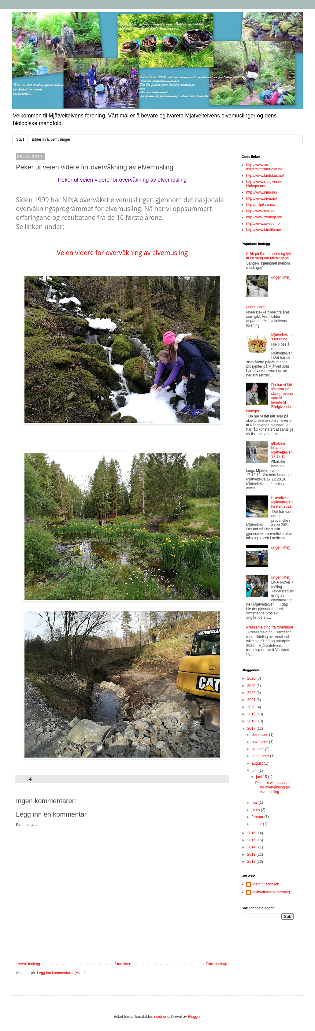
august (258, 763)
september (261, 756)
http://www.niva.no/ (261, 198)
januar (257, 824)
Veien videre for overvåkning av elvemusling (122, 252)
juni (255, 770)
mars (256, 810)
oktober (258, 749)
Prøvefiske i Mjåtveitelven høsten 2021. (282, 502)
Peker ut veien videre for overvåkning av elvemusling (122, 180)
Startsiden (123, 964)
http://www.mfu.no (260, 211)
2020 (252, 707)
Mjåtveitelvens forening (282, 337)
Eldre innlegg (216, 964)
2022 (252, 693)
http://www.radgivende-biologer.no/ (265, 184)
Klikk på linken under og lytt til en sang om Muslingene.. (268, 256)
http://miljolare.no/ (260, 204)
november (260, 742)
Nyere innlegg (28, 964)
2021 (252, 700)
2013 (252, 854)
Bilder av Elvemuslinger (51, 139)
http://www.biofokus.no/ (265, 175)
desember (260, 734)
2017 (252, 728)
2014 (252, 847)
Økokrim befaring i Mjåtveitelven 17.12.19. (282, 450)
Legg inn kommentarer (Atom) (61, 973)
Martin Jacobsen (265, 884)
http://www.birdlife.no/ (263, 230)
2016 (252, 833)
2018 (252, 721)
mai (255, 802)
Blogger (194, 1016)
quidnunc (161, 1016)
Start (20, 139)
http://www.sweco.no (263, 223)
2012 (252, 861)
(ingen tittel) (281, 277)
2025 (252, 686)
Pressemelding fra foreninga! (269, 627)
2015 (252, 840)
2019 (252, 714)
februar (258, 817)
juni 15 (262, 777)
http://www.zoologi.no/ (264, 217)
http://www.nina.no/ (261, 192)
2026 (252, 678)
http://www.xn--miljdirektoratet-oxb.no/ (264, 167)
